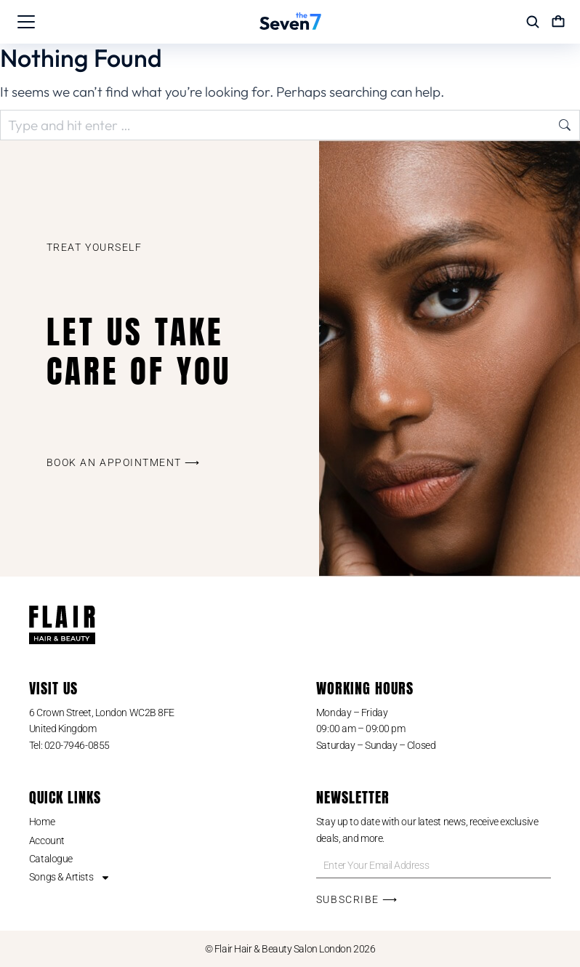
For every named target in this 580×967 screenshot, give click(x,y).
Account (47, 840)
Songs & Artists (69, 877)
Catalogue (51, 858)
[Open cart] (558, 22)
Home (42, 821)
